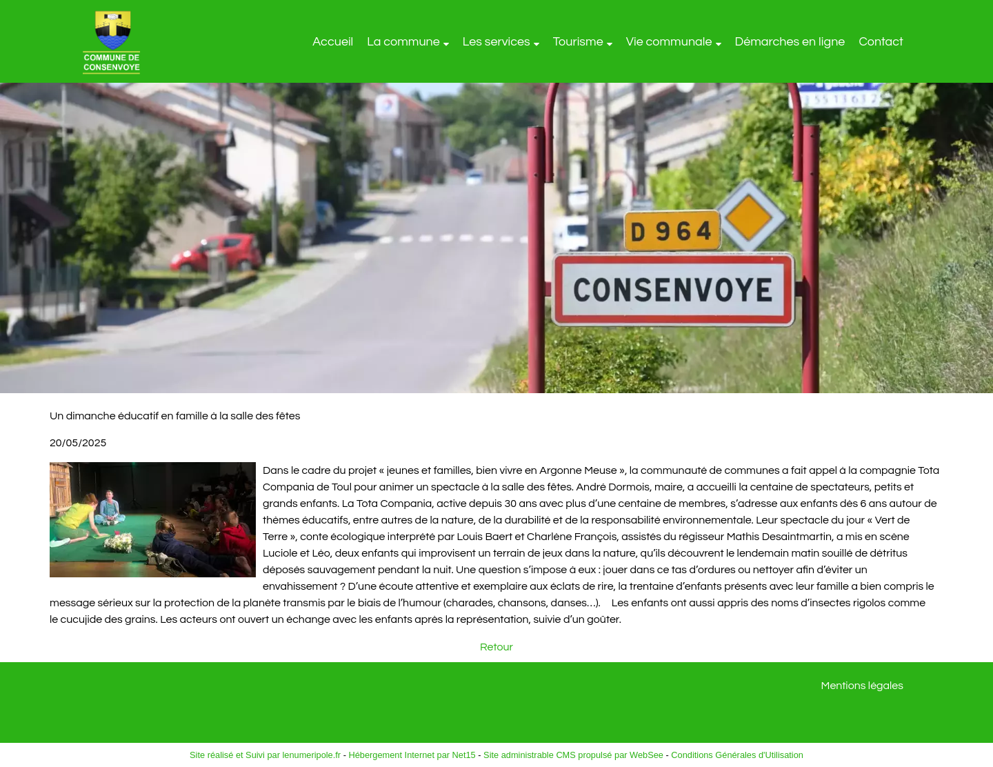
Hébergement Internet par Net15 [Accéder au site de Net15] (411, 755)
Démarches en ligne (790, 41)
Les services (496, 41)
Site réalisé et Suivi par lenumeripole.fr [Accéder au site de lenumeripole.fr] (265, 755)
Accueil (332, 41)
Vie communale (669, 41)
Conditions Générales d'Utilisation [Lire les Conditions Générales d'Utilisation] (737, 755)
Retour (496, 647)
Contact (881, 41)
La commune (403, 41)
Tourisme (578, 41)
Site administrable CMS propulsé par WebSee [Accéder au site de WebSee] (573, 755)
